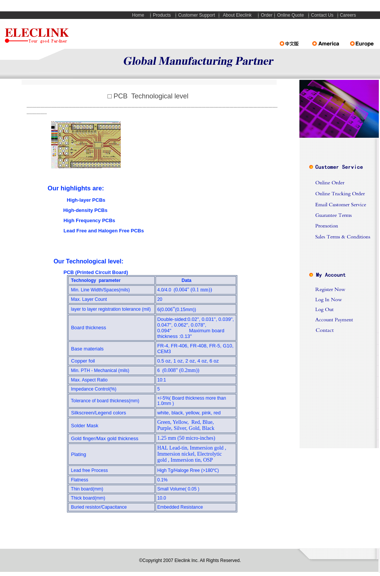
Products (162, 15)
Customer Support (196, 15)
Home (138, 15)
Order (267, 15)
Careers (348, 15)
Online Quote (290, 15)
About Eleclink (237, 15)
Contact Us (322, 15)
